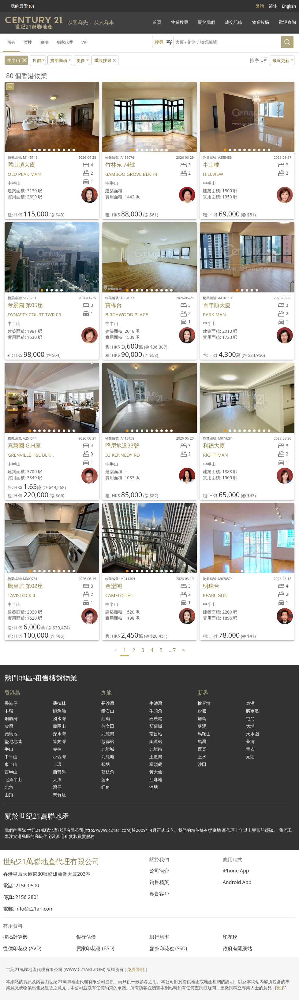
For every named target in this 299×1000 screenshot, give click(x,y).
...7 (172, 650)
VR (83, 42)
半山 (9, 749)
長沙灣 (107, 703)
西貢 (202, 749)
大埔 (250, 726)
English (289, 6)
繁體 (260, 6)
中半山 (13, 60)
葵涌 (202, 726)
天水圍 (252, 734)
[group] (52, 117)
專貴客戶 (159, 893)
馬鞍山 (204, 734)
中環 (9, 711)
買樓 (28, 42)
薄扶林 (59, 703)
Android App (237, 882)
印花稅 (230, 936)
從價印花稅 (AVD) (22, 948)
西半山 (11, 772)
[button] (272, 60)
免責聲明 (135, 969)
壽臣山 (59, 726)
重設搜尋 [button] (105, 60)
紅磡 (105, 718)
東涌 (250, 703)
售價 (36, 60)
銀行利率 (159, 936)
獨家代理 (65, 42)
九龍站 (155, 749)
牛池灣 (155, 703)
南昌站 (155, 734)
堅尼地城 (13, 741)
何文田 (107, 726)
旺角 (105, 787)
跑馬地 (11, 734)
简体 (273, 6)
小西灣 (59, 756)
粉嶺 (202, 711)
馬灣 (202, 741)
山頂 (9, 795)
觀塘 (105, 764)
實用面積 (58, 60)
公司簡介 (159, 870)
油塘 (153, 787)
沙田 (202, 764)
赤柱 (57, 749)
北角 (9, 787)
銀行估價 (86, 936)
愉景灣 (204, 703)
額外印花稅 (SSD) (168, 948)
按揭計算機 (15, 936)
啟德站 (107, 741)
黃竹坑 (59, 795)
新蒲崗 (155, 726)
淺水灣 (59, 718)
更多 (281, 988)
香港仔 (11, 703)
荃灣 (250, 741)
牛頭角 (155, 711)
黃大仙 (155, 772)
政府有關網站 (237, 948)
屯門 (250, 718)
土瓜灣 (155, 756)
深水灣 (59, 734)
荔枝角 (107, 772)
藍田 (105, 779)
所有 (11, 42)
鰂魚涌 (59, 711)
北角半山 (13, 779)
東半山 (11, 764)
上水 (202, 756)
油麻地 (155, 779)
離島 (202, 718)
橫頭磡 (155, 764)
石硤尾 (155, 718)
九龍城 (107, 749)
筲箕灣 (59, 741)
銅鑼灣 (11, 718)
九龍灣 (107, 734)
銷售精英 (159, 882)
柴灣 (9, 726)
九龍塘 (107, 756)
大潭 (57, 779)
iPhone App (236, 870)
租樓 (44, 42)
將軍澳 (252, 711)
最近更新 (281, 60)
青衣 (250, 749)
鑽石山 (107, 711)
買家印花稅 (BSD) (95, 948)
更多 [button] (81, 60)
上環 (57, 764)
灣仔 (57, 787)
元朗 (250, 756)
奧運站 (155, 741)
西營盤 (59, 772)
